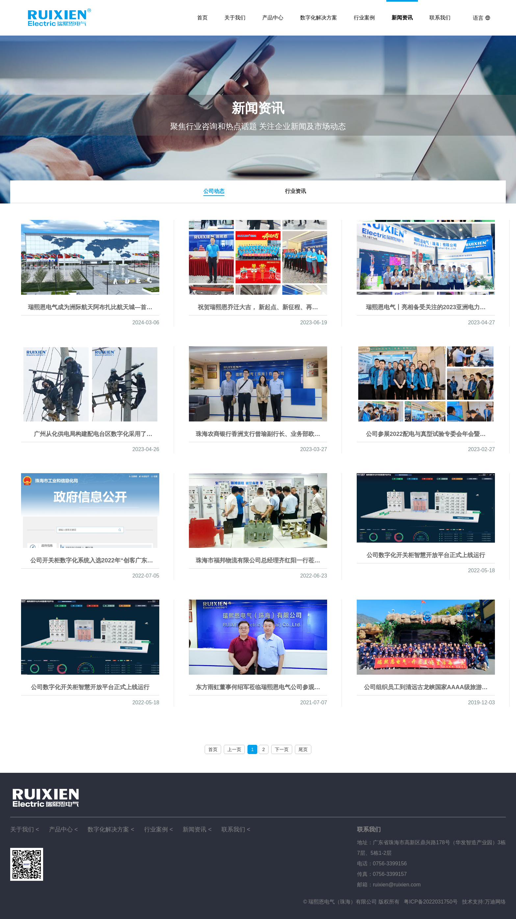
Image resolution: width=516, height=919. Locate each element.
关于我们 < (24, 829)
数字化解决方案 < (111, 829)
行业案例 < (158, 829)
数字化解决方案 (318, 17)
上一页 (234, 749)
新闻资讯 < (197, 829)
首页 (202, 17)
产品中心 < (63, 829)
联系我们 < (235, 829)
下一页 (282, 749)
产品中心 (272, 17)
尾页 (303, 749)
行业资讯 (295, 191)
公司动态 (213, 191)
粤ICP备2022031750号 (431, 902)
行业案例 (364, 17)
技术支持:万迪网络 (483, 902)
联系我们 (440, 17)
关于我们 (234, 17)
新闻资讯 (402, 17)
